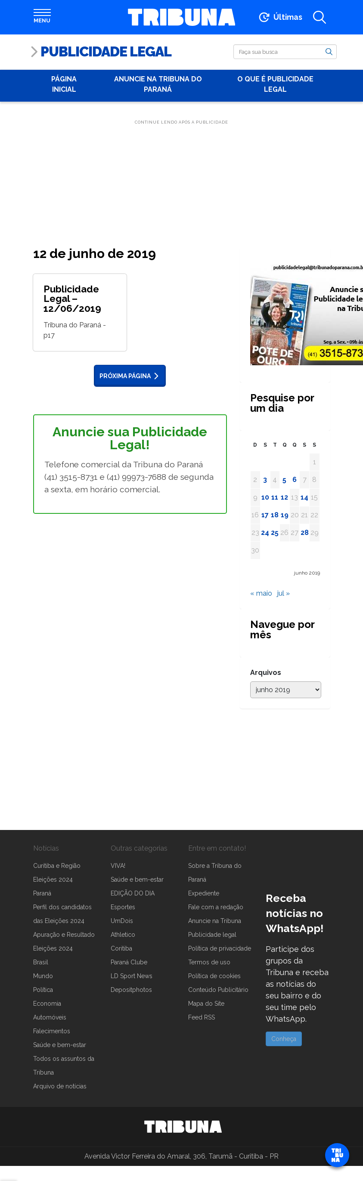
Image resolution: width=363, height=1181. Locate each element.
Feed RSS (201, 1017)
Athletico (123, 934)
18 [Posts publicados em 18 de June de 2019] (275, 515)
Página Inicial (64, 84)
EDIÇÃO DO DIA (133, 893)
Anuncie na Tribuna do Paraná (158, 84)
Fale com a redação (215, 907)
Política (43, 989)
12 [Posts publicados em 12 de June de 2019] (284, 497)
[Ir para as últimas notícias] (280, 17)
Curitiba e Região (57, 865)
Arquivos (265, 672)
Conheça (283, 1038)
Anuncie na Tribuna (214, 920)
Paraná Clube (129, 962)
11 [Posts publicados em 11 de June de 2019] (274, 497)
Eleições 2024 (53, 879)
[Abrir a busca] (319, 17)
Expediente (203, 893)
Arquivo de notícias (60, 1086)
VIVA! (118, 865)
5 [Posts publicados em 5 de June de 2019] (284, 480)
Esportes (123, 907)
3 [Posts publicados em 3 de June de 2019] (265, 480)
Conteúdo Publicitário (218, 989)
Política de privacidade (219, 948)
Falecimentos (51, 1031)
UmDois (122, 920)
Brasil (40, 962)
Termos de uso (209, 962)
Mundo (43, 976)
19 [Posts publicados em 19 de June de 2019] (285, 515)
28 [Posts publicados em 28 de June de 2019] (305, 532)
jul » (283, 593)
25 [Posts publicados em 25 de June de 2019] (275, 532)
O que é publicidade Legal (275, 84)
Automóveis (49, 1017)
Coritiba (121, 948)
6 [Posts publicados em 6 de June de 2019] (294, 480)
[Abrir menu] (42, 17)
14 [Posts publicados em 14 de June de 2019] (304, 497)
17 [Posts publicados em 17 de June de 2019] (265, 515)
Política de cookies (214, 976)
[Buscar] (285, 51)
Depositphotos (131, 989)
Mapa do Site (206, 1003)
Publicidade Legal (105, 51)
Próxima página (130, 376)
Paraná (42, 893)
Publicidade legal (212, 934)
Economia (47, 1003)
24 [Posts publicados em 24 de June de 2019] (265, 532)
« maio (261, 593)
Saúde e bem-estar (59, 1044)
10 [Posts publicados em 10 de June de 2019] (265, 497)
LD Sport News (131, 976)
